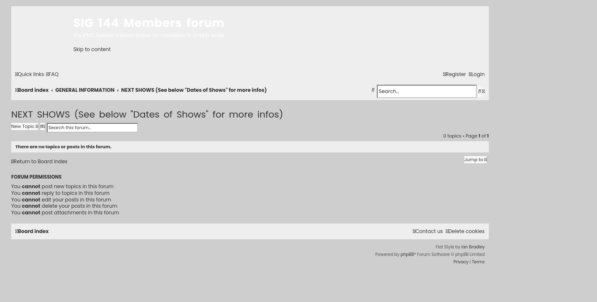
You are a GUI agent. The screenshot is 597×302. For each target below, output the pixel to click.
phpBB (407, 254)
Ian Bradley (473, 247)
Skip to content (92, 49)
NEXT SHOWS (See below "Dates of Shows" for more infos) (147, 114)
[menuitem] (52, 74)
